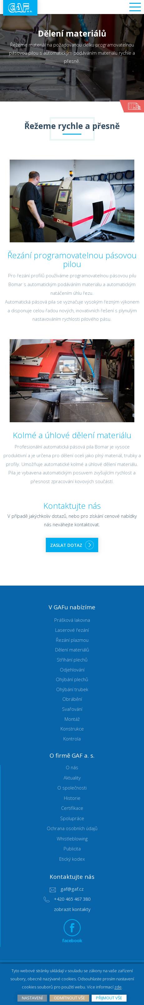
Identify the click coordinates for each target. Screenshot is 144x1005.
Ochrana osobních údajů (72, 828)
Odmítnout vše (69, 998)
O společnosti (72, 788)
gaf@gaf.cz (72, 889)
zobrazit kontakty (72, 909)
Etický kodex (72, 859)
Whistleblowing (72, 839)
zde (118, 987)
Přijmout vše (109, 998)
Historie (72, 798)
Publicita (72, 849)
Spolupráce (72, 818)
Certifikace (72, 808)
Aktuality (72, 778)
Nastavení (32, 998)
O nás (72, 767)
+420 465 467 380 (72, 899)
